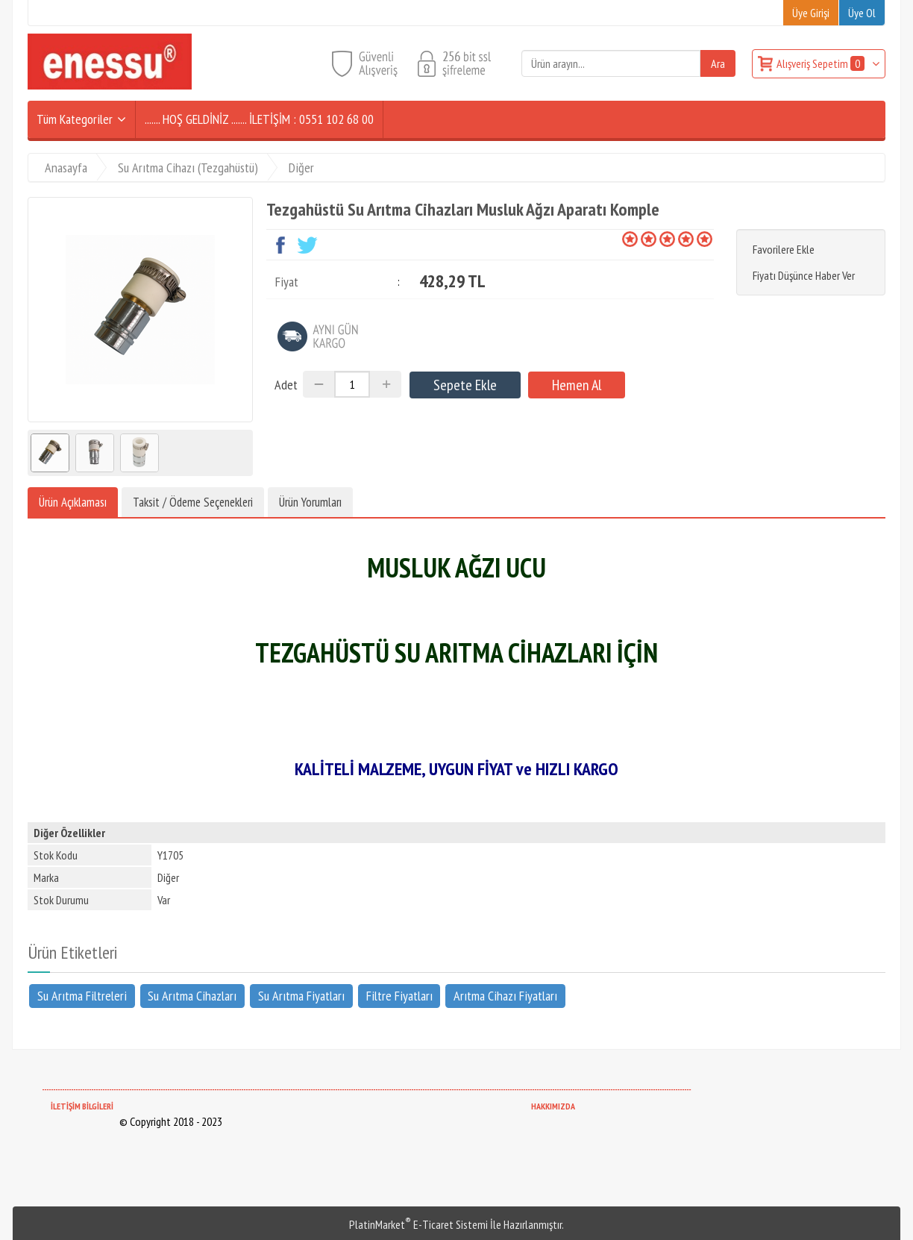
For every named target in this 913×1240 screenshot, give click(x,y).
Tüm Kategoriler (75, 119)
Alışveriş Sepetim (821, 63)
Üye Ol (862, 12)
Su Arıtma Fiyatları (301, 995)
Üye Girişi (810, 12)
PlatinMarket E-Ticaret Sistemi (418, 1224)
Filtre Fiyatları (399, 995)
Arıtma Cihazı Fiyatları (505, 995)
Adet (286, 384)
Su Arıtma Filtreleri (82, 995)
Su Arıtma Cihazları (192, 995)
